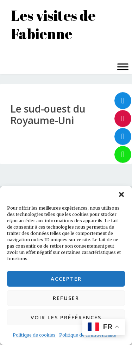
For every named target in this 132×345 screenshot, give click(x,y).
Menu (13, 52)
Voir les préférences (66, 317)
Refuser (66, 297)
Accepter (66, 278)
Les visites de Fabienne (53, 24)
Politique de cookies (34, 335)
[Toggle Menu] (122, 66)
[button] (121, 194)
